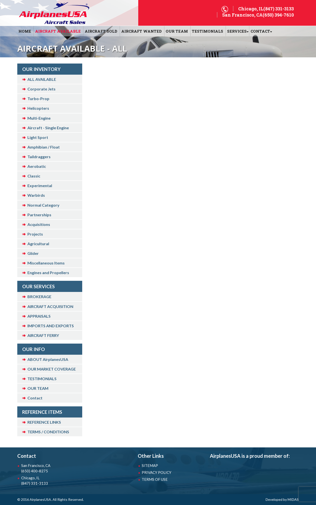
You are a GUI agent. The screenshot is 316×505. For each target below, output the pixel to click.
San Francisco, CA (47, 468)
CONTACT (260, 31)
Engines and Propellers (48, 272)
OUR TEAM (177, 31)
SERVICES (237, 31)
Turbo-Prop (38, 98)
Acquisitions (38, 224)
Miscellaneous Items (46, 263)
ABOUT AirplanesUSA (47, 359)
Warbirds (36, 195)
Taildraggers (39, 156)
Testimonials (207, 31)
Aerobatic (36, 166)
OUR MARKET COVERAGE (51, 369)
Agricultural (38, 243)
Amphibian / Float (43, 147)
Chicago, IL (47, 481)
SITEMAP (150, 465)
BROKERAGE (39, 296)
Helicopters (38, 108)
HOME (25, 31)
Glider (33, 253)
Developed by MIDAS (282, 499)
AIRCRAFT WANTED (141, 31)
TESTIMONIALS (42, 378)
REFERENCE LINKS (44, 422)
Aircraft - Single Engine (48, 127)
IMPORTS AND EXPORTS (50, 325)
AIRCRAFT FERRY (43, 335)
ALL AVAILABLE (41, 79)
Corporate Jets (41, 89)
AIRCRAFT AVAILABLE (58, 31)
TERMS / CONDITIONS (48, 431)
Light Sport (37, 137)
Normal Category (43, 205)
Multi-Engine (39, 118)
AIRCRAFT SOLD (101, 31)
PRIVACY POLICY (156, 472)
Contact (34, 397)
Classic (33, 176)
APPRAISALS (39, 316)
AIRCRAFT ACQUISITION (50, 306)
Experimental (39, 185)
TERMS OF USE (155, 479)
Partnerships (39, 214)
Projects (35, 234)
